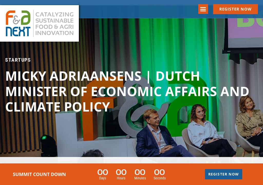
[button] (203, 9)
